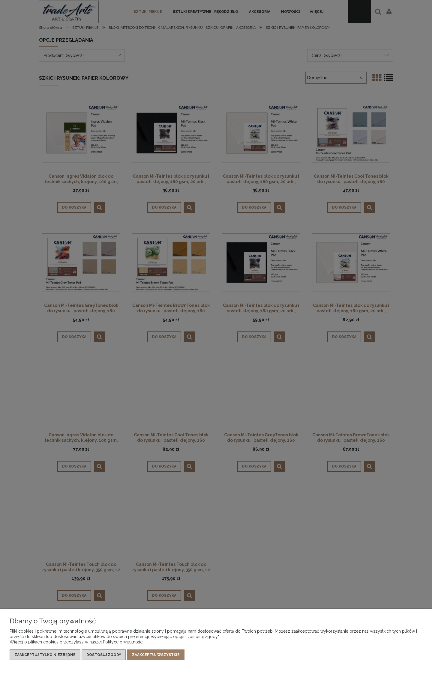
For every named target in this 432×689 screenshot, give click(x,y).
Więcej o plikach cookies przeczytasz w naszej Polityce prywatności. (77, 642)
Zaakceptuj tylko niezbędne (45, 655)
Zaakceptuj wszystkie (156, 655)
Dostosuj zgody (103, 655)
